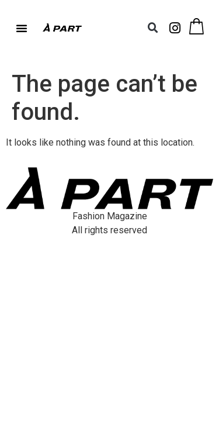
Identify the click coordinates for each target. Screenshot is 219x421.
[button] (21, 28)
